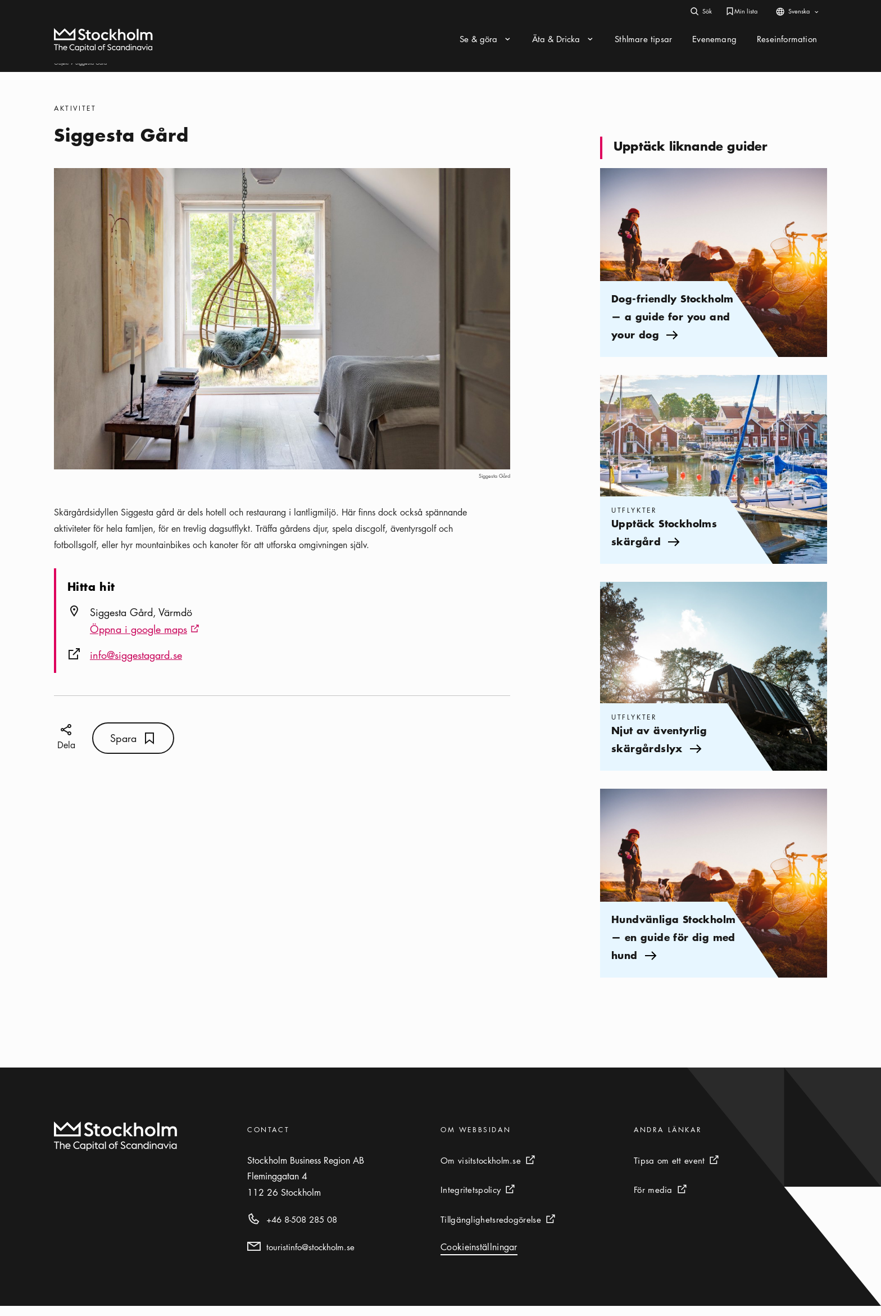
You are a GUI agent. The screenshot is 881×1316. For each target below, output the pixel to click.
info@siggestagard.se (136, 665)
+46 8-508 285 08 (301, 1229)
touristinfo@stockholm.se (310, 1257)
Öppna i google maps (144, 640)
